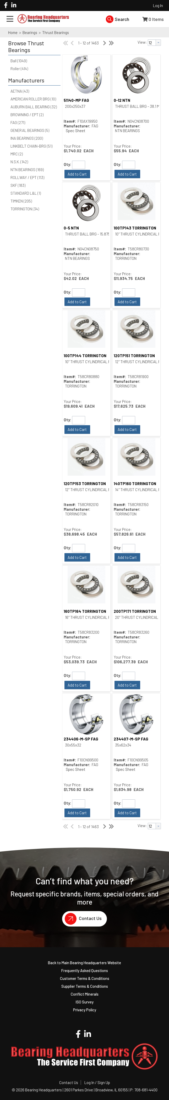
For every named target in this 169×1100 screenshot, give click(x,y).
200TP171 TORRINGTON (135, 611)
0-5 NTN (71, 228)
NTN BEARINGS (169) (27, 169)
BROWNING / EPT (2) (26, 114)
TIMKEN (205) (21, 201)
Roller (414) (19, 68)
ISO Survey (85, 1002)
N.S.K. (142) (19, 161)
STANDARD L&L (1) (25, 193)
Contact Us (82, 919)
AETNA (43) (19, 91)
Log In (158, 5)
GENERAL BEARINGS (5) (29, 130)
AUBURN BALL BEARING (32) (33, 106)
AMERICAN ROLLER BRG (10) (33, 99)
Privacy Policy (84, 1009)
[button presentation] (158, 43)
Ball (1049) (18, 60)
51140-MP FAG (76, 100)
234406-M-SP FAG (81, 739)
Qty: (67, 164)
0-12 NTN (122, 100)
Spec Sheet (75, 130)
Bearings (30, 32)
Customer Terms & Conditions (84, 978)
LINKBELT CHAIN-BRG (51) (31, 146)
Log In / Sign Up (97, 1082)
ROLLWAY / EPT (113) (27, 177)
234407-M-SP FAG (131, 739)
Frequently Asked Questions (84, 970)
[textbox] (152, 42)
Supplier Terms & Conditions (84, 986)
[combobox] (154, 43)
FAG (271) (17, 122)
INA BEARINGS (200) (26, 138)
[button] (33, 47)
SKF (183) (17, 185)
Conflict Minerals (85, 994)
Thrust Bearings (55, 32)
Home (13, 32)
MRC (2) (16, 153)
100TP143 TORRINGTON (135, 228)
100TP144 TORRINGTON (85, 355)
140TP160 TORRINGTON (135, 483)
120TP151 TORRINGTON (134, 355)
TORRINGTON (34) (24, 208)
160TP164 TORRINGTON (85, 611)
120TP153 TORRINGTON (85, 483)
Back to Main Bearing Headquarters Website (84, 962)
